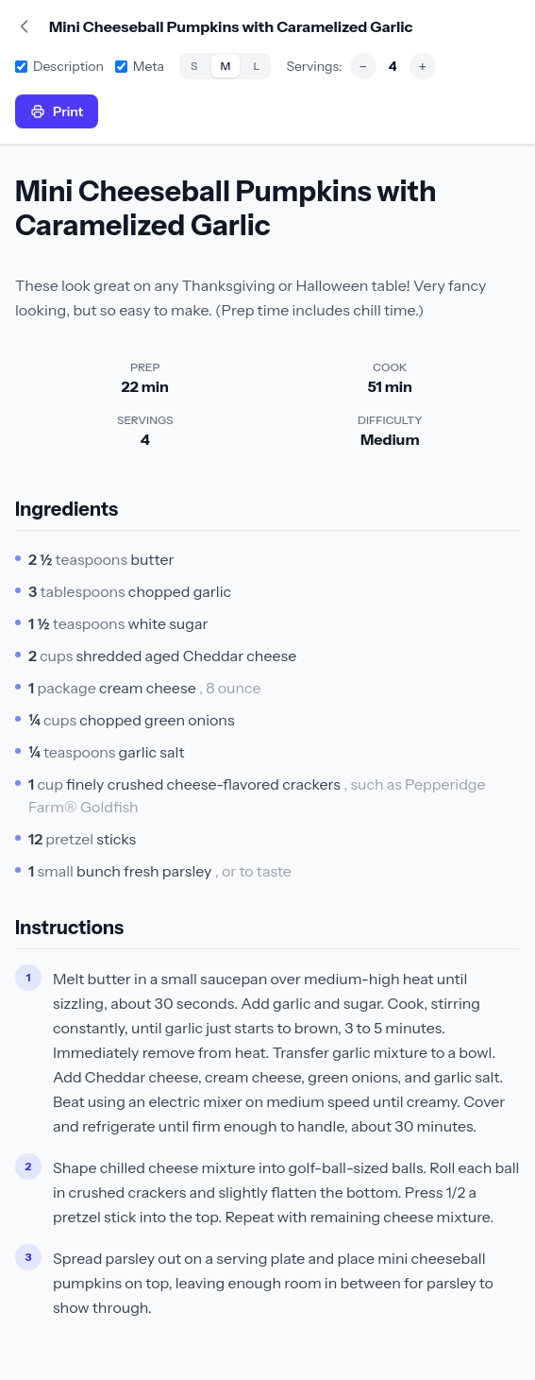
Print (56, 111)
